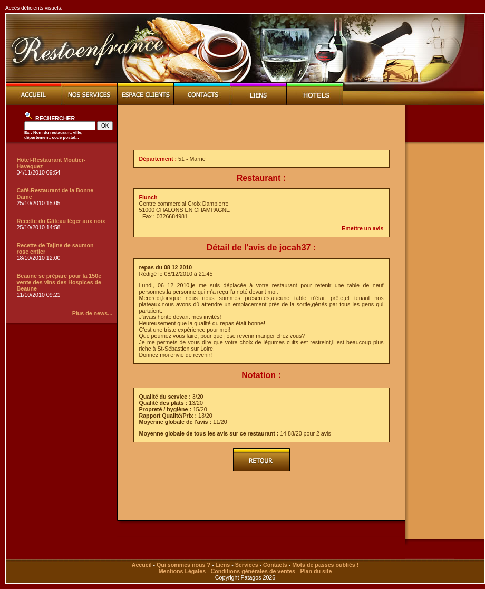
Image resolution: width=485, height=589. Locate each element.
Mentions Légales (182, 571)
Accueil (142, 565)
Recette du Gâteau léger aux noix (61, 221)
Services (246, 565)
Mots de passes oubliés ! (325, 565)
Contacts (275, 565)
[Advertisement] (445, 309)
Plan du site (316, 571)
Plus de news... (92, 313)
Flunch (148, 197)
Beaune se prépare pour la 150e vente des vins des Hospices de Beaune (59, 282)
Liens (222, 565)
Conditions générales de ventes (253, 571)
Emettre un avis (362, 228)
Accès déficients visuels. (33, 8)
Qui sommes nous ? (183, 565)
